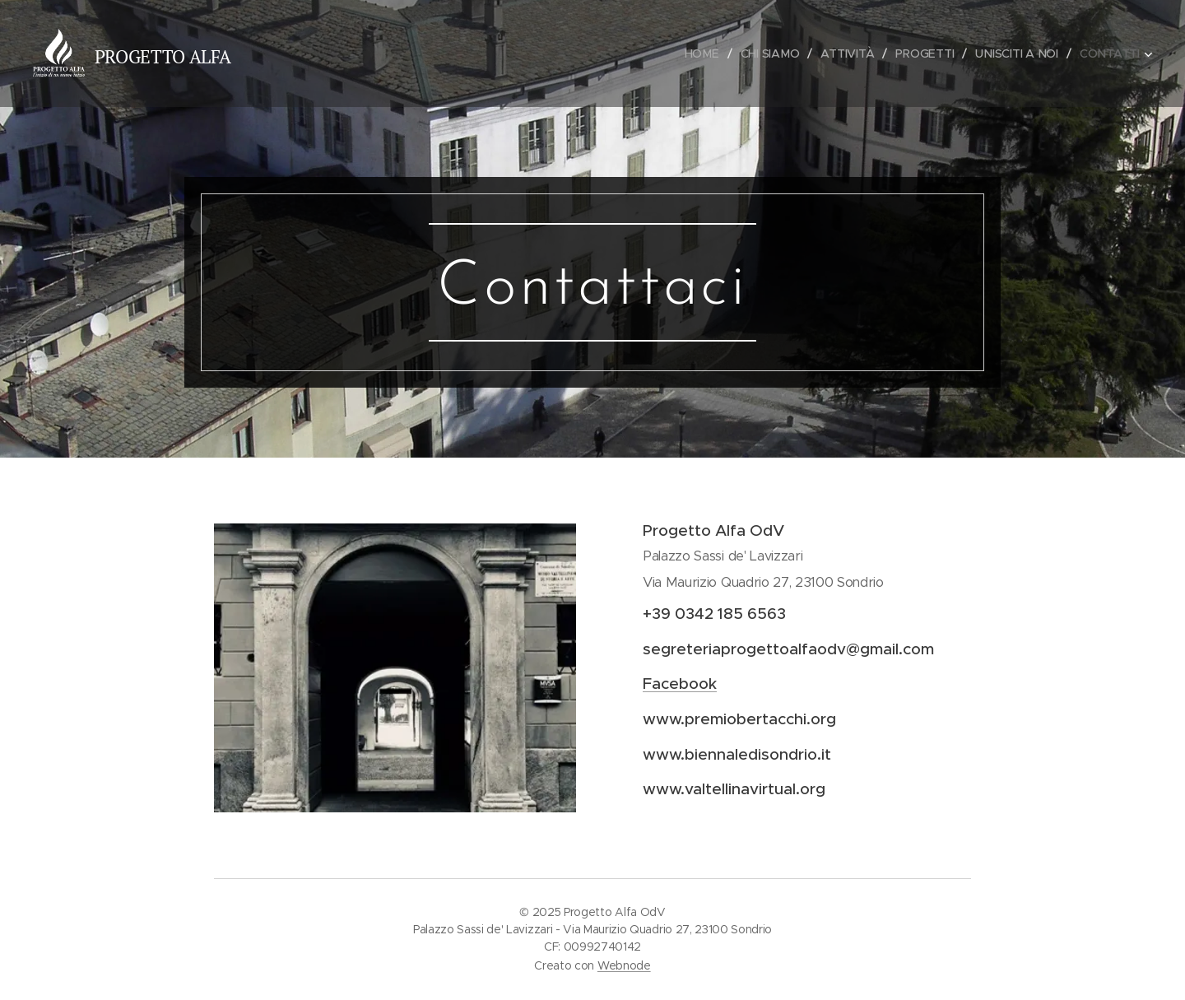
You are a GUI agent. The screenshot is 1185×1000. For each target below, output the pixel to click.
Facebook (680, 683)
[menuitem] (701, 53)
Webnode (624, 965)
